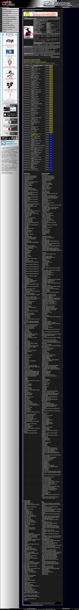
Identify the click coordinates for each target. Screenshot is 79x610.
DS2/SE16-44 (27, 167)
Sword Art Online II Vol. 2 (30, 589)
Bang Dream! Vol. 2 (46, 200)
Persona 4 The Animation (30, 360)
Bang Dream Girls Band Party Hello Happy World (31, 193)
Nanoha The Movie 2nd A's (48, 374)
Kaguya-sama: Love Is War (30, 299)
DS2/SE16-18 (27, 106)
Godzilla (26, 253)
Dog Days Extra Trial (47, 522)
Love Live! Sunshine (46, 344)
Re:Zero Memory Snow (47, 415)
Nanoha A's (27, 349)
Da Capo (26, 226)
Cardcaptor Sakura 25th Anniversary (50, 207)
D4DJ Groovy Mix (28, 220)
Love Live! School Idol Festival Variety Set (51, 552)
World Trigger (27, 427)
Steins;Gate (27, 400)
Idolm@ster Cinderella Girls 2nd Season (51, 279)
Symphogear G (45, 463)
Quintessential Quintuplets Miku (31, 373)
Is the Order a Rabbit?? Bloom (49, 295)
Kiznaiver (26, 308)
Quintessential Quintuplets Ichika (31, 371)
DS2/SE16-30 (27, 134)
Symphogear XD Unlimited (48, 465)
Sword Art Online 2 (28, 402)
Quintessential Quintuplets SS (49, 406)
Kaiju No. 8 (26, 300)
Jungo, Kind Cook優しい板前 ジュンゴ (35, 121)
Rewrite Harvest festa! (47, 427)
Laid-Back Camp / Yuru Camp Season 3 (51, 323)
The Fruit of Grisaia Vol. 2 (48, 480)
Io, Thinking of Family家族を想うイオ (35, 100)
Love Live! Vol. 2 (46, 350)
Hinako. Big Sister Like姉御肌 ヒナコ (35, 109)
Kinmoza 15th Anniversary (30, 307)
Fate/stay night (27, 241)
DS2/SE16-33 (27, 141)
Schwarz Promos (46, 570)
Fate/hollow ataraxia (29, 533)
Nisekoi (26, 353)
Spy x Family (27, 398)
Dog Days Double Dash (29, 529)
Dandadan (26, 227)
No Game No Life (28, 355)
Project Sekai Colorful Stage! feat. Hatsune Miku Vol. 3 (50, 400)
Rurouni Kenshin (28, 388)
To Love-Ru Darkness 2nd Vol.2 (49, 484)
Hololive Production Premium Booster (50, 526)
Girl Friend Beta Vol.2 (47, 262)
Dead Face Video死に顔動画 (34, 127)
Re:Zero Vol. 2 (45, 416)
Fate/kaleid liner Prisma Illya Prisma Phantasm (30, 537)
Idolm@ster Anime (28, 279)
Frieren (26, 244)
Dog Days (26, 530)
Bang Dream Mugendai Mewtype (31, 203)
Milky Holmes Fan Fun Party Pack (50, 556)
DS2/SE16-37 (27, 150)
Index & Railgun (45, 290)
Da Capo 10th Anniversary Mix (31, 222)
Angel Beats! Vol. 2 (28, 503)
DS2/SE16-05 (27, 76)
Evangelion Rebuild (28, 234)
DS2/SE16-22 (27, 116)
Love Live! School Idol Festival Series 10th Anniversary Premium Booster (51, 546)
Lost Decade (27, 317)
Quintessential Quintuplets (48, 403)
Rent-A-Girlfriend (28, 384)
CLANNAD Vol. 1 (28, 511)
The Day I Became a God (30, 414)
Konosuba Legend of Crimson (49, 322)
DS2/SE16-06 (27, 78)
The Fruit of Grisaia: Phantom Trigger (50, 481)
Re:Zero (26, 382)
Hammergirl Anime (9, 35)
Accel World (27, 174)
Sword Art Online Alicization (30, 403)
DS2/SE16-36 (27, 148)
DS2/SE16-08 (27, 83)
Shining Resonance (28, 584)
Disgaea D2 (27, 526)
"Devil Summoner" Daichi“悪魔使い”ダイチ (36, 93)
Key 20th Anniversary (47, 312)
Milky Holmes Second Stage (30, 343)
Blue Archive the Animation (48, 202)
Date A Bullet (27, 523)
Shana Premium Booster (47, 572)
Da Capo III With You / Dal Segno (49, 224)
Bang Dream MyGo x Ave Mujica (49, 198)
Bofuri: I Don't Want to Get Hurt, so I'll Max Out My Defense (32, 211)
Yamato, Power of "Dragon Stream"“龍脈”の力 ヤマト (38, 146)
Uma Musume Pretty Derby (30, 423)
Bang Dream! (27, 207)
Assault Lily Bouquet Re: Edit (31, 181)
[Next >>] (58, 17)
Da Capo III (27, 223)
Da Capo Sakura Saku (29, 520)
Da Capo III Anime (28, 519)
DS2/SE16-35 (27, 146)
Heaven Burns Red (28, 260)
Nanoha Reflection (46, 372)
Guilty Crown (27, 255)
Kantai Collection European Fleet (49, 308)
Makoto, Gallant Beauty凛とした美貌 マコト (35, 137)
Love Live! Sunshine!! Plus (30, 326)
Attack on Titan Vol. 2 (47, 187)
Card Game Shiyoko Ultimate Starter (50, 517)
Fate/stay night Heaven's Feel (49, 253)
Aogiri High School (28, 179)
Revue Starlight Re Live (47, 423)
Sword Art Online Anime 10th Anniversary (51, 455)
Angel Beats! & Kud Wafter (30, 177)
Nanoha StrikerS (28, 351)
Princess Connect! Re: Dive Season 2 (50, 393)
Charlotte (26, 216)
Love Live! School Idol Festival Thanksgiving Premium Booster (49, 550)
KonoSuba (26, 309)
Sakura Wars (27, 392)
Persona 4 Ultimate (28, 576)
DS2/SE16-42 (27, 162)
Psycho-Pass (27, 578)
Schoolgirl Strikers (28, 393)
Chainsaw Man (27, 215)
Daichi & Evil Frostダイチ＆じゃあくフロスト (36, 79)
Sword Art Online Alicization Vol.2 (49, 451)
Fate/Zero (26, 240)
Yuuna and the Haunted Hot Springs (50, 496)
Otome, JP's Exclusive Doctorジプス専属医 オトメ (37, 151)
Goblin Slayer (27, 252)
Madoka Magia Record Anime (31, 334)
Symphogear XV (46, 467)
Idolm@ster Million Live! (29, 281)
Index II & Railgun (28, 290)
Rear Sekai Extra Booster (48, 567)
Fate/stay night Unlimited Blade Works (50, 249)
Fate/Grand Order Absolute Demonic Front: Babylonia (30, 238)
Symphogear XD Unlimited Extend (50, 466)
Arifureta (26, 180)
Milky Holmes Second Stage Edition (50, 365)
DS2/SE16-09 (27, 85)
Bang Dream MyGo (28, 205)
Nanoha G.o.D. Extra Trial (30, 350)
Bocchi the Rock (28, 209)
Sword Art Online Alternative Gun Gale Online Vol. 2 (31, 586)
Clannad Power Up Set (47, 518)
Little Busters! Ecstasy (29, 314)
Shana (25, 395)
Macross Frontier (28, 333)
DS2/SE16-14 (27, 97)
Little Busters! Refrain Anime (30, 558)
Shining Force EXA (28, 396)
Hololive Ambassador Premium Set (50, 525)
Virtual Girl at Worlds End (30, 598)
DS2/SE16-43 (27, 164)
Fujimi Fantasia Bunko (29, 245)
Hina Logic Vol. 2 (28, 547)
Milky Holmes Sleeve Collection (49, 558)
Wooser (26, 599)
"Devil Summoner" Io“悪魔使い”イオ (35, 67)
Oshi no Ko (26, 356)
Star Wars (26, 399)
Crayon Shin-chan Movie (30, 217)
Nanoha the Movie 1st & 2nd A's (49, 376)
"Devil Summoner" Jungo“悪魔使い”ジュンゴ (36, 90)
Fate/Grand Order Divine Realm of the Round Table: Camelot (50, 244)
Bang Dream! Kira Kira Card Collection (51, 516)
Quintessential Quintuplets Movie (49, 405)
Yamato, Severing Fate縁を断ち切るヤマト (35, 162)
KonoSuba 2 (45, 319)
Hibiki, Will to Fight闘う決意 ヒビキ (34, 114)
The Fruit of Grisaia (28, 417)
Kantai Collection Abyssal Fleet (31, 553)
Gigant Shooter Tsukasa (29, 540)
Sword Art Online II (28, 588)
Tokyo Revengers (28, 420)
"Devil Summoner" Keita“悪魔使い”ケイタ (35, 74)
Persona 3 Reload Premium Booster (50, 562)
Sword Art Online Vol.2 (47, 459)
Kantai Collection (28, 302)
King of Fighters (28, 306)
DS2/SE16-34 (27, 143)
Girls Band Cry (27, 251)
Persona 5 (26, 363)
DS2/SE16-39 (27, 155)
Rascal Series (45, 413)
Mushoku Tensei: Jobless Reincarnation (30, 347)
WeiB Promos (45, 574)
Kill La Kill (26, 305)
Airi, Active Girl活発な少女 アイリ (34, 72)
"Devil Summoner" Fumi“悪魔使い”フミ (35, 139)
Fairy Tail (26, 235)
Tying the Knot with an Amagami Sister (51, 486)
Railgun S (26, 378)
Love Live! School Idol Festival (31, 324)
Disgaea (26, 233)
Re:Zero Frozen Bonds (29, 580)
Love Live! (26, 329)
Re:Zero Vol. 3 (45, 417)
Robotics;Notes (27, 387)
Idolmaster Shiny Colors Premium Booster (51, 535)
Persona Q (26, 577)
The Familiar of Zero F (29, 415)
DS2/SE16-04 (27, 74)
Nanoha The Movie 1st (29, 570)
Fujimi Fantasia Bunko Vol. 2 (30, 247)
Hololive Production (46, 273)
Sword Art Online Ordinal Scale (49, 457)
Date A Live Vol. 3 (46, 230)
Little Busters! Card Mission (30, 555)
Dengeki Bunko (27, 231)
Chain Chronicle (28, 214)
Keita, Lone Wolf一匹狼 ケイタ (34, 95)
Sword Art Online (28, 407)
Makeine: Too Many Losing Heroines (50, 359)
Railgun (26, 379)
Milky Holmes (27, 344)
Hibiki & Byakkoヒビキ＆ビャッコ (34, 111)
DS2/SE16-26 (27, 125)
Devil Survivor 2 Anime (29, 524)
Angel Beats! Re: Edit (29, 178)
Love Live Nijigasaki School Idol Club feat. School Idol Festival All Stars (31, 322)
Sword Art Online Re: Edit (48, 458)
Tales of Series (27, 409)
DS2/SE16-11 (27, 90)
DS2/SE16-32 (27, 139)
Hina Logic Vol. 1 (28, 546)
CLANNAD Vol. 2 (28, 512)
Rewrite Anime (45, 424)
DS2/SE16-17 (27, 104)
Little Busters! (27, 315)
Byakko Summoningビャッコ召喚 (35, 130)
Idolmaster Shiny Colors (29, 288)
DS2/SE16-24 (27, 120)
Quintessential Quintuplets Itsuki (31, 372)
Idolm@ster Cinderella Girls (30, 280)
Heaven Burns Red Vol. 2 (48, 272)
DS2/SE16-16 (27, 102)
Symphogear (27, 408)
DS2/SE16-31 (27, 137)
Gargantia (26, 249)
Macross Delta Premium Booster (49, 555)
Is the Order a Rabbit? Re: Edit (49, 294)
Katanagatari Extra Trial (47, 539)
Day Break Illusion (28, 230)
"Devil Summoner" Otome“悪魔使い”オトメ (36, 158)
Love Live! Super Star (29, 328)
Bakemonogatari (28, 187)
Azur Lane (26, 186)
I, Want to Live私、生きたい (34, 132)
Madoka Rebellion (46, 358)
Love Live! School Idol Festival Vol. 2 (50, 341)
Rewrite (26, 386)
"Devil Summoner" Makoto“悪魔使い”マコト (36, 160)
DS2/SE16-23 (27, 118)
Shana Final (27, 583)
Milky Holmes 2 (27, 342)
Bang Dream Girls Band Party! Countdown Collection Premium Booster (51, 510)
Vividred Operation (28, 425)
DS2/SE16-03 (27, 71)
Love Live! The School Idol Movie (31, 562)
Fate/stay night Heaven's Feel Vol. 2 (50, 248)
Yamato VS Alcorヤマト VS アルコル (35, 169)
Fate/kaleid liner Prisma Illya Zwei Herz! (51, 245)
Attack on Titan (27, 184)
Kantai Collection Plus (29, 301)
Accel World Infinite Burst (47, 176)
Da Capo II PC (27, 518)
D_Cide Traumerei (28, 221)
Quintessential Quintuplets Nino (31, 374)
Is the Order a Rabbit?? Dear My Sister (51, 298)
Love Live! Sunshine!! (29, 327)
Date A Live (27, 229)
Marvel (25, 339)
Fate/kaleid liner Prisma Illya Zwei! (32, 539)
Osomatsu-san (27, 357)
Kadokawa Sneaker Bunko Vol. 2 (31, 298)
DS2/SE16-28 (27, 130)
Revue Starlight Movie (47, 422)
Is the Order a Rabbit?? (29, 293)
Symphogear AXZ (46, 460)
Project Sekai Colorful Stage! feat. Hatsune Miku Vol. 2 (50, 397)
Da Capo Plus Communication (31, 224)
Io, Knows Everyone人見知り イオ (35, 88)
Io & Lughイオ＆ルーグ (33, 116)
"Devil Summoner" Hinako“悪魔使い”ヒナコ (36, 118)
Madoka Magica (28, 336)
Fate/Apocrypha (28, 236)
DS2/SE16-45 (27, 169)
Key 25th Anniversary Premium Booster (51, 540)
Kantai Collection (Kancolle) (48, 306)
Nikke (25, 352)
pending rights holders (13, 168)
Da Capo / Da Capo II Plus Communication (48, 221)
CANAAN (26, 510)
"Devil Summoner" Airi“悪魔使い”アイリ (35, 83)
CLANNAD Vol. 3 (28, 513)
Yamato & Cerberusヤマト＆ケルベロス (35, 155)
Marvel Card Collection (47, 360)
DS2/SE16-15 (27, 99)
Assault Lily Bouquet (29, 183)
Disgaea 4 (26, 525)
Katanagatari (27, 554)
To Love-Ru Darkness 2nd (30, 419)
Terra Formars (27, 410)
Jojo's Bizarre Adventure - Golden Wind (51, 299)
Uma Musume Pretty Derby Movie (50, 488)
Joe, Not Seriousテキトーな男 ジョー (35, 107)
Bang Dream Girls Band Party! (49, 195)
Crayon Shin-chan (28, 219)
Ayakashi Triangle (28, 185)
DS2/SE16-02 (27, 69)
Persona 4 (26, 362)
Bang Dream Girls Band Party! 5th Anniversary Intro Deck (50, 507)
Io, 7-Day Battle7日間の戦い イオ (34, 81)
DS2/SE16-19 (27, 109)
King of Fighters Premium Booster (50, 542)
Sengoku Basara (28, 394)
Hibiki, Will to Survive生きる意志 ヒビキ (35, 102)
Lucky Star (26, 330)
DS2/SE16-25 (27, 123)
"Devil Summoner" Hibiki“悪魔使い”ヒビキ (36, 69)
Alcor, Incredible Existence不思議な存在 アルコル (36, 153)
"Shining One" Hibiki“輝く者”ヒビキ (35, 86)
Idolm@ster (27, 283)
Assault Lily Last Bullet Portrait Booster (51, 503)
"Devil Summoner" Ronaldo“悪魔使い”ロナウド (36, 104)
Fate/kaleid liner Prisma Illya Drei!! (32, 534)
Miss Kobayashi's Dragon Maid (31, 345)
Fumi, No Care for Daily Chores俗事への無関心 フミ (37, 148)
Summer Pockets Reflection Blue (49, 448)
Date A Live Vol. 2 (46, 229)
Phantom (26, 364)
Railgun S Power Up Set (47, 566)
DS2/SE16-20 (27, 111)
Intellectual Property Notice (50, 609)
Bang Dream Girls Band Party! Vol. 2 (50, 197)
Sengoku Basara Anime (29, 582)
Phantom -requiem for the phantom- (50, 391)
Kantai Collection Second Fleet (49, 309)
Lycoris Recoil (27, 331)
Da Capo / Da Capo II (47, 219)
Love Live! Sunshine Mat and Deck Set (51, 553)
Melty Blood (27, 341)
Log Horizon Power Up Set (48, 544)
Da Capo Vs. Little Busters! (30, 522)
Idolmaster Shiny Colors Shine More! (50, 288)
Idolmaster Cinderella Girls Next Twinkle (51, 286)
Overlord (26, 358)
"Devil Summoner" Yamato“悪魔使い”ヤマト (36, 141)
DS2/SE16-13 (27, 95)
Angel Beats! (27, 502)
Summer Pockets (28, 401)
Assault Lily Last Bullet (47, 184)
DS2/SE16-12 (27, 92)
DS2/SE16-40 (27, 157)
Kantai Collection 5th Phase (48, 307)
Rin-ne (25, 581)
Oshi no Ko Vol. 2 (46, 382)
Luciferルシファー (33, 125)
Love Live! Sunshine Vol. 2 (48, 348)
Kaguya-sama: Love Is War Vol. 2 (49, 303)
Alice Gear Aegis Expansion (30, 176)
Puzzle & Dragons (28, 370)
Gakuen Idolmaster (28, 248)
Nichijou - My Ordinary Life (30, 572)
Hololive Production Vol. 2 (48, 274)
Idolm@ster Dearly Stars (30, 548)
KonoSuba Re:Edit (46, 321)
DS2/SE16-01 (27, 67)
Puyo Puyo (26, 369)
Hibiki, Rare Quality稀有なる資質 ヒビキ (35, 76)
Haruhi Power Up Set (47, 524)
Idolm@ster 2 (27, 278)
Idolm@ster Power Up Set (48, 530)
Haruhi (25, 257)
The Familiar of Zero (29, 416)
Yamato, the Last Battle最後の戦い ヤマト (35, 144)
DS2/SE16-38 (27, 153)
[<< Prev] (25, 17)
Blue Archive (27, 208)
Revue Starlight (27, 385)
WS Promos (45, 573)
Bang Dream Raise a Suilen (30, 206)
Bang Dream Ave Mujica (29, 188)
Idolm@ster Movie (46, 285)
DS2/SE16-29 (27, 132)
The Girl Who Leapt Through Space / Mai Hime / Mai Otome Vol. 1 (32, 593)
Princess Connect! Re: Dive (30, 365)
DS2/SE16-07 (27, 81)
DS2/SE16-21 (27, 113)
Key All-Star (45, 313)
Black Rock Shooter (28, 509)
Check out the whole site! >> (10, 102)
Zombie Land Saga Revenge (30, 432)
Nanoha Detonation (46, 371)
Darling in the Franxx (29, 228)
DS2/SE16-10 (27, 88)
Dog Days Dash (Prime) (29, 527)
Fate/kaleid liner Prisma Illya (30, 535)
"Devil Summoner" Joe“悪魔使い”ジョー (35, 123)
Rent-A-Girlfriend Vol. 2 (47, 420)
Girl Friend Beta (28, 250)
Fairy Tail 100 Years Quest (48, 237)
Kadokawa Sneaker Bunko (30, 296)
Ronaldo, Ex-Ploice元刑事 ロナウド (35, 97)
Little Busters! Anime (29, 313)
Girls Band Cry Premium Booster (49, 523)
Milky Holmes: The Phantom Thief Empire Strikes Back (32, 569)
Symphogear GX (46, 464)
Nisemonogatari (45, 379)
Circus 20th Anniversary (47, 213)
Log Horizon (27, 316)
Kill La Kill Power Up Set (47, 541)
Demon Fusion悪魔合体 (34, 167)
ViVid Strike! (27, 424)
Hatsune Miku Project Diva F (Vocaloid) (51, 270)
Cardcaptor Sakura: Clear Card (31, 213)
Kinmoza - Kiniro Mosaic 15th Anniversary (51, 316)
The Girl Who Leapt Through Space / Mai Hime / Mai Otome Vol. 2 (32, 596)
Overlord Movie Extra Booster (49, 561)
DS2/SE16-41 (27, 160)
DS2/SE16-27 (27, 127)
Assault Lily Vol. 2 (46, 185)
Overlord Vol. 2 (45, 386)
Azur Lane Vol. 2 (46, 191)
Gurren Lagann (27, 256)
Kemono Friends (28, 303)
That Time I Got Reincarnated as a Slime (51, 471)
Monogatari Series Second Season (50, 367)
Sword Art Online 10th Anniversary (50, 449)
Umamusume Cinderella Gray (49, 489)
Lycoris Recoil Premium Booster (49, 554)
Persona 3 (26, 359)
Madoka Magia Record (29, 335)
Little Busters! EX (28, 556)
